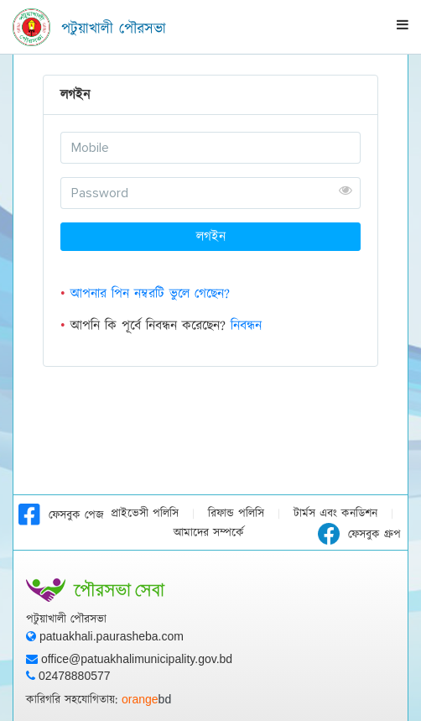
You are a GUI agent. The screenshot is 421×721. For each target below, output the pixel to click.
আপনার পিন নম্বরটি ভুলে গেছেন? (150, 294)
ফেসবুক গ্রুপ (359, 534)
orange (146, 699)
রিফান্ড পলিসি (236, 513)
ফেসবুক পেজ (61, 515)
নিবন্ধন (246, 325)
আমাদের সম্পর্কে (209, 533)
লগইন (211, 236)
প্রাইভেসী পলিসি (145, 513)
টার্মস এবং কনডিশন (335, 513)
